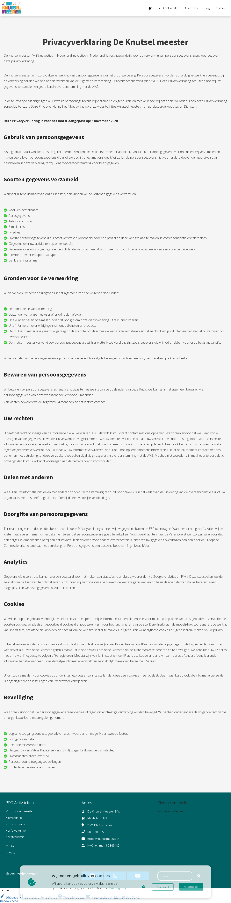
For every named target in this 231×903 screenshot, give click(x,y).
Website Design (72, 897)
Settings (49, 897)
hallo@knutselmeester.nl (103, 839)
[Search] (199, 876)
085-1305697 (95, 832)
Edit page (9, 897)
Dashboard (29, 897)
